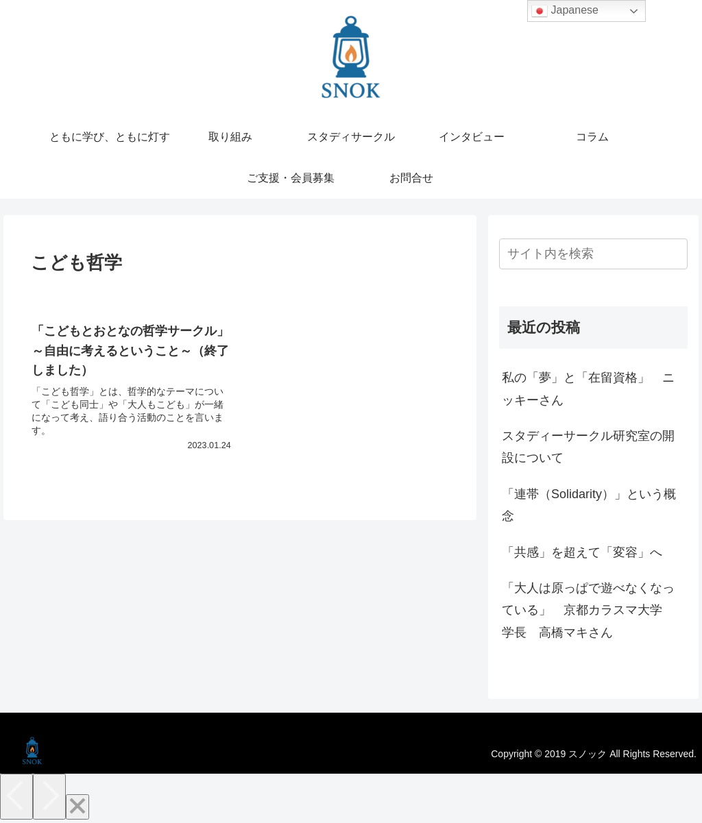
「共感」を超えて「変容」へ (582, 552)
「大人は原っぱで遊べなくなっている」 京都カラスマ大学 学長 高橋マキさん (588, 610)
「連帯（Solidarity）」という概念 (589, 505)
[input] (593, 253)
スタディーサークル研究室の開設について (588, 447)
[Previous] (16, 797)
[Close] (77, 807)
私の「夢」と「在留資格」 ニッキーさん (588, 388)
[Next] (49, 797)
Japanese (564, 11)
